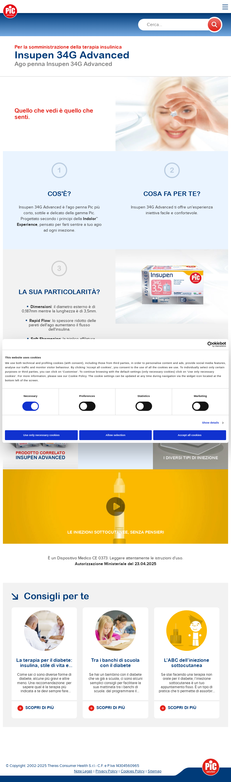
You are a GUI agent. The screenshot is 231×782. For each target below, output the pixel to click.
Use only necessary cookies (41, 435)
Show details (210, 422)
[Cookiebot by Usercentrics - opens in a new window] (200, 344)
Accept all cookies (189, 435)
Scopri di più (35, 708)
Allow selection (115, 435)
